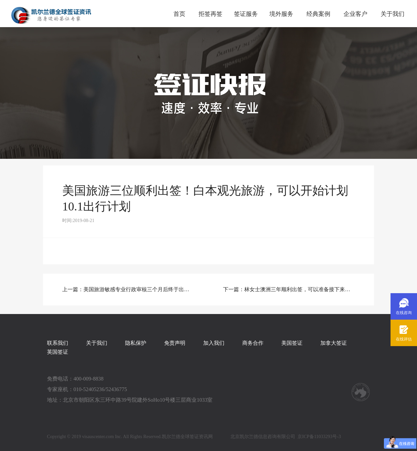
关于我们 (392, 14)
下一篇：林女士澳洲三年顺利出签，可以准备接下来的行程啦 (289, 289)
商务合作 (252, 343)
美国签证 (291, 343)
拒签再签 (210, 14)
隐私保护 (135, 343)
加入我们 (213, 343)
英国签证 (57, 352)
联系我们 (57, 343)
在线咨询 (404, 312)
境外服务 (281, 14)
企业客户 (355, 14)
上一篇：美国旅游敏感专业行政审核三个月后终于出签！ (128, 289)
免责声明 (174, 343)
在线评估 (404, 339)
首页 (179, 14)
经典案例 (318, 14)
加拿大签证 (333, 343)
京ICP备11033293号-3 (319, 436)
